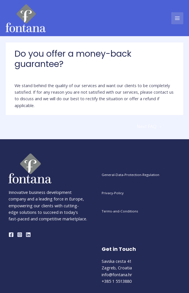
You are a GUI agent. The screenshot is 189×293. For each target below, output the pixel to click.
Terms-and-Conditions (120, 211)
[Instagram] (19, 234)
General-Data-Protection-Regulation (130, 175)
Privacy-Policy (113, 193)
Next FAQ (149, 126)
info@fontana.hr (117, 274)
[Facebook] (11, 234)
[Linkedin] (28, 234)
